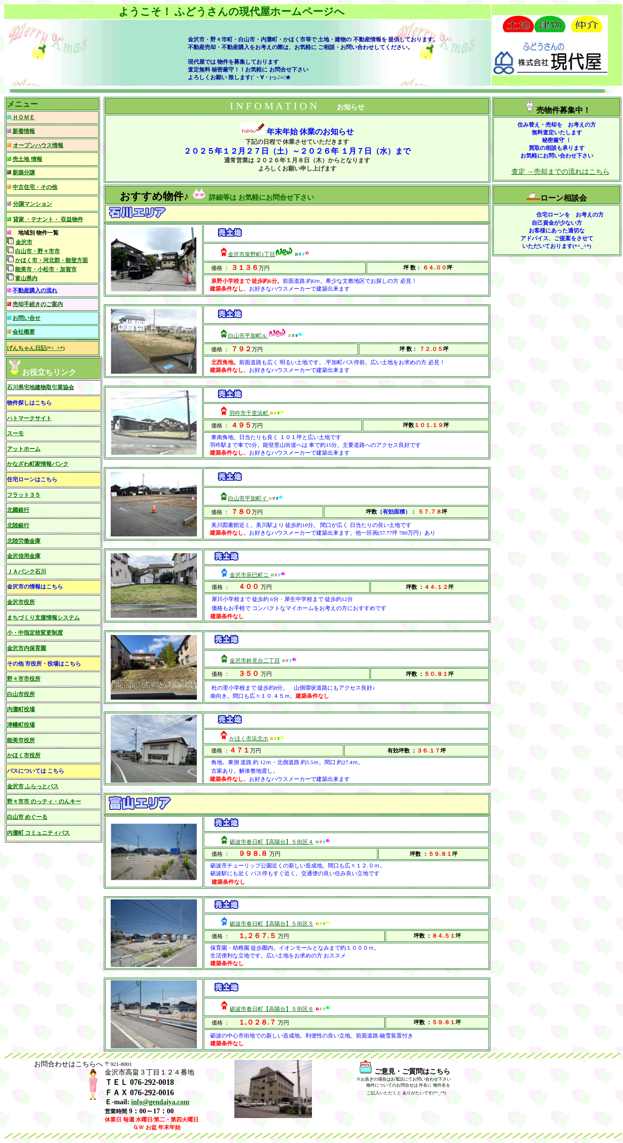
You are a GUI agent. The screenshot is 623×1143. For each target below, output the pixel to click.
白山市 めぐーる (27, 817)
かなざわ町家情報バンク (38, 464)
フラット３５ (23, 495)
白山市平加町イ (248, 498)
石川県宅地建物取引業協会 (40, 387)
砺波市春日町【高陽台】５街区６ (272, 1009)
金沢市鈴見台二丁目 (255, 660)
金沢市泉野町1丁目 (252, 254)
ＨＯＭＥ (23, 117)
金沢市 (24, 242)
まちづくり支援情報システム (43, 617)
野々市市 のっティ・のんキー (44, 801)
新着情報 (23, 131)
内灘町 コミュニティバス (38, 833)
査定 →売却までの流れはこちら (560, 171)
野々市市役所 (23, 678)
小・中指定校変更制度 (35, 632)
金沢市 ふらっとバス (33, 786)
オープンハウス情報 (38, 145)
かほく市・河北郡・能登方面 (51, 260)
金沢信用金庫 (23, 556)
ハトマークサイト (29, 418)
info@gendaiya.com (160, 1102)
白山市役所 (21, 694)
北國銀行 (18, 510)
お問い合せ (26, 318)
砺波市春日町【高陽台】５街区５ (272, 923)
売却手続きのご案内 (37, 304)
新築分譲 (23, 172)
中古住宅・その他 (34, 187)
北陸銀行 (18, 525)
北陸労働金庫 (23, 541)
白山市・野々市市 (37, 251)
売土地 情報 (27, 159)
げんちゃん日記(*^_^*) (36, 348)
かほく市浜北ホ (248, 738)
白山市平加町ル (248, 335)
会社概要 (23, 331)
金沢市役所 (21, 602)
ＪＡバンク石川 (26, 571)
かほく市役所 (23, 755)
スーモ (15, 433)
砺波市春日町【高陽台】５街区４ (272, 842)
